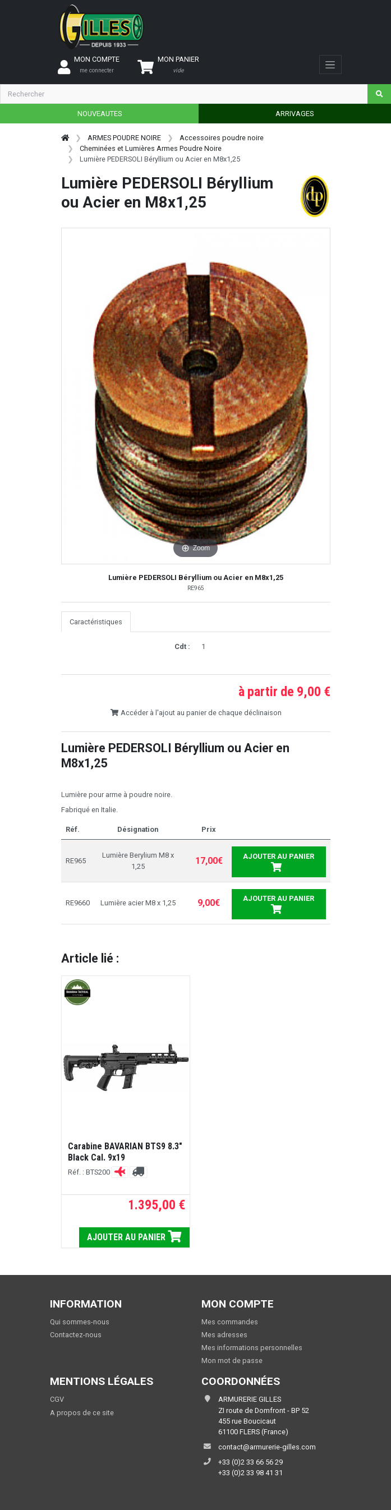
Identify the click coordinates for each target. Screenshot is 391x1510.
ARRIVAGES (294, 113)
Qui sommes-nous (79, 1322)
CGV (57, 1399)
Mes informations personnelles (251, 1347)
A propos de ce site (82, 1412)
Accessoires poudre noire (222, 137)
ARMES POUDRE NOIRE (124, 137)
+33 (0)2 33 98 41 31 (250, 1472)
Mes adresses (224, 1335)
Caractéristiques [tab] (96, 622)
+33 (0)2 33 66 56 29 (250, 1462)
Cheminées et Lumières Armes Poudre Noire (151, 148)
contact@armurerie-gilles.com (267, 1447)
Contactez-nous (76, 1335)
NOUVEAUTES (99, 113)
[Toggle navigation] (330, 64)
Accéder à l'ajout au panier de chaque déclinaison (196, 712)
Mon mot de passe (232, 1360)
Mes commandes (229, 1322)
